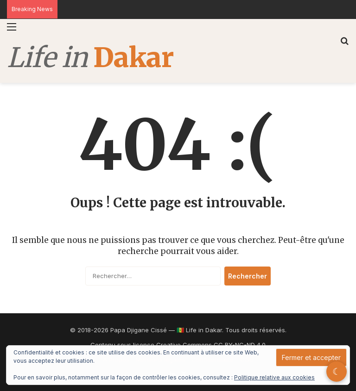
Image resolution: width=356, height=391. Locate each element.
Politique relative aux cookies (274, 377)
